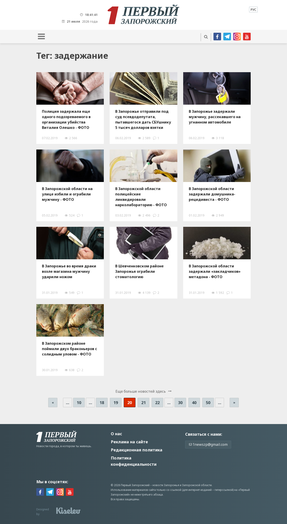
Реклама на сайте (129, 441)
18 (102, 402)
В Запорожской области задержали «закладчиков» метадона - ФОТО (215, 271)
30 (180, 402)
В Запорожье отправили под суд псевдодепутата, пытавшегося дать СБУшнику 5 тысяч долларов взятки (143, 119)
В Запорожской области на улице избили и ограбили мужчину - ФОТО (67, 194)
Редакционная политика (136, 450)
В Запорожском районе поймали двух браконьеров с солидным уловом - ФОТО (69, 349)
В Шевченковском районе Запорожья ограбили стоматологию (139, 271)
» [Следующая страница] (234, 402)
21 (143, 402)
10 (79, 402)
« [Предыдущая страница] (53, 402)
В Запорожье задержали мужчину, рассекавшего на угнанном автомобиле (215, 117)
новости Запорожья (165, 485)
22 (157, 402)
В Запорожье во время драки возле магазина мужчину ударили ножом (69, 271)
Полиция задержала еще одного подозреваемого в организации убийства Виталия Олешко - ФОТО (66, 119)
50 (208, 402)
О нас (116, 433)
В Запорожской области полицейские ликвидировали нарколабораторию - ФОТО (141, 196)
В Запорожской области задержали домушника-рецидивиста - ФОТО (212, 194)
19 (115, 402)
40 (194, 402)
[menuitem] (253, 9)
